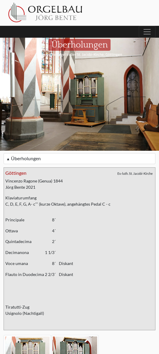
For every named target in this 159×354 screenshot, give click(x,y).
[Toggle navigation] (147, 32)
